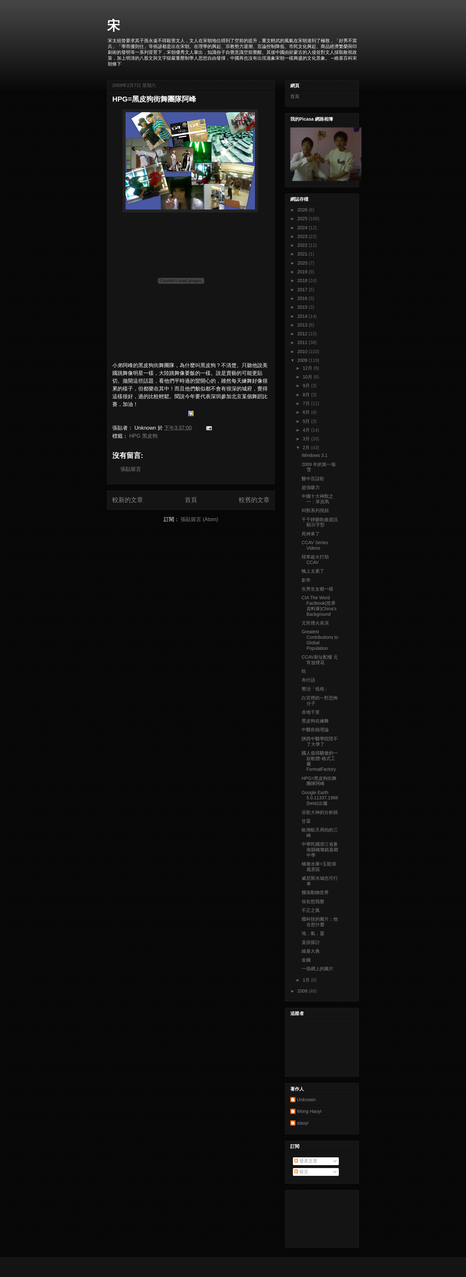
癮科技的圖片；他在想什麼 (320, 921)
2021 (303, 254)
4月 (307, 430)
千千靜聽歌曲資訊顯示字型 (320, 522)
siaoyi (302, 1123)
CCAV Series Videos (315, 545)
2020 (303, 263)
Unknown (306, 1099)
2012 (303, 333)
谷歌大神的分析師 (320, 812)
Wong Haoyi (309, 1111)
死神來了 (311, 533)
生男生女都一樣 (317, 588)
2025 (303, 218)
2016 (303, 298)
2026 (303, 209)
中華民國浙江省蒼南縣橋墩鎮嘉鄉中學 (320, 849)
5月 (307, 421)
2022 (303, 245)
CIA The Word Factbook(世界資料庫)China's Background (319, 605)
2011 (303, 342)
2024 (303, 227)
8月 (307, 394)
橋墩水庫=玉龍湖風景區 (319, 866)
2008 (303, 991)
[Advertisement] (319, 1217)
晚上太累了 (313, 571)
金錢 (306, 959)
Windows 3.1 (314, 455)
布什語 (308, 680)
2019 (303, 271)
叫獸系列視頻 (315, 510)
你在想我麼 (313, 901)
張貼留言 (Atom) (199, 519)
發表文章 (305, 1161)
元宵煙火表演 (315, 623)
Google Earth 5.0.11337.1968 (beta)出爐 (320, 798)
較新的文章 (127, 499)
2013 (303, 325)
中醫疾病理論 (315, 729)
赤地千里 (311, 712)
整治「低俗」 (315, 688)
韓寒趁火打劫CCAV (315, 559)
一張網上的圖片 (317, 968)
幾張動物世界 (315, 892)
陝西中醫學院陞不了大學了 (320, 741)
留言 (301, 1171)
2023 (303, 236)
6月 (307, 412)
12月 (308, 368)
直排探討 (311, 942)
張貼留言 (130, 469)
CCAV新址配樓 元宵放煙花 (320, 659)
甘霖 (306, 821)
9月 (307, 385)
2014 (303, 316)
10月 (308, 376)
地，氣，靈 (313, 933)
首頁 (191, 499)
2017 (303, 289)
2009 (303, 360)
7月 (307, 403)
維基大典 (311, 951)
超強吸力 (311, 487)
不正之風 (311, 910)
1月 (307, 980)
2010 (303, 351)
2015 (303, 307)
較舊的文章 (254, 499)
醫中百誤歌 (313, 478)
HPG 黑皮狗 (143, 436)
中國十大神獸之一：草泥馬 (317, 499)
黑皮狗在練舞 (315, 720)
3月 (307, 438)
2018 (303, 280)
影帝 (306, 580)
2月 (307, 447)
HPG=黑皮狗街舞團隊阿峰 (154, 99)
